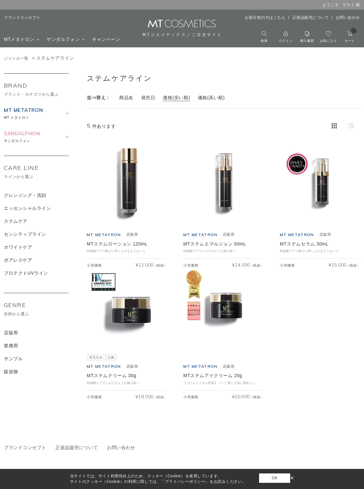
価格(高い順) (211, 97)
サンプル (13, 358)
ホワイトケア (18, 247)
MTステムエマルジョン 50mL (214, 243)
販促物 (11, 371)
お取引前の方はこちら (265, 17)
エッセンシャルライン (27, 208)
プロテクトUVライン (26, 273)
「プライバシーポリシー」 (185, 481)
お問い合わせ (348, 17)
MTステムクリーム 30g (111, 375)
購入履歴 (307, 36)
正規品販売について (310, 17)
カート (351, 36)
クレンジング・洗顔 (25, 195)
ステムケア (16, 221)
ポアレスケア (18, 260)
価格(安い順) (176, 97)
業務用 (11, 345)
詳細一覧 (351, 125)
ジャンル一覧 (16, 58)
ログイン (285, 36)
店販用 (11, 332)
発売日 (148, 97)
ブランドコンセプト (22, 17)
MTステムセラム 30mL (304, 243)
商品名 (126, 97)
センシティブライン (25, 234)
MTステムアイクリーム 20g (212, 375)
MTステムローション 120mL (117, 243)
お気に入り (328, 36)
